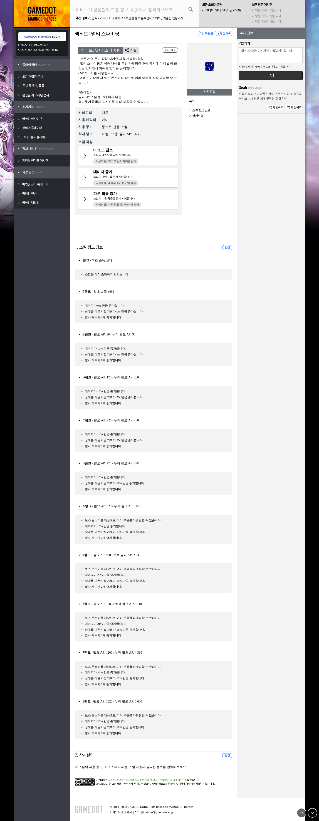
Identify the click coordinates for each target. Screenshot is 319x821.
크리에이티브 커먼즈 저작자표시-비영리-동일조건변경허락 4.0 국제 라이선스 (147, 780)
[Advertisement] (153, 232)
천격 (94, 18)
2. (190, 116)
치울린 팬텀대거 (173, 18)
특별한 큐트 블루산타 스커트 (143, 18)
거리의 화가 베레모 (111, 18)
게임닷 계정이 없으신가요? (34, 45)
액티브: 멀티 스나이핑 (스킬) (223, 10)
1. (190, 110)
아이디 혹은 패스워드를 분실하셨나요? (40, 50)
